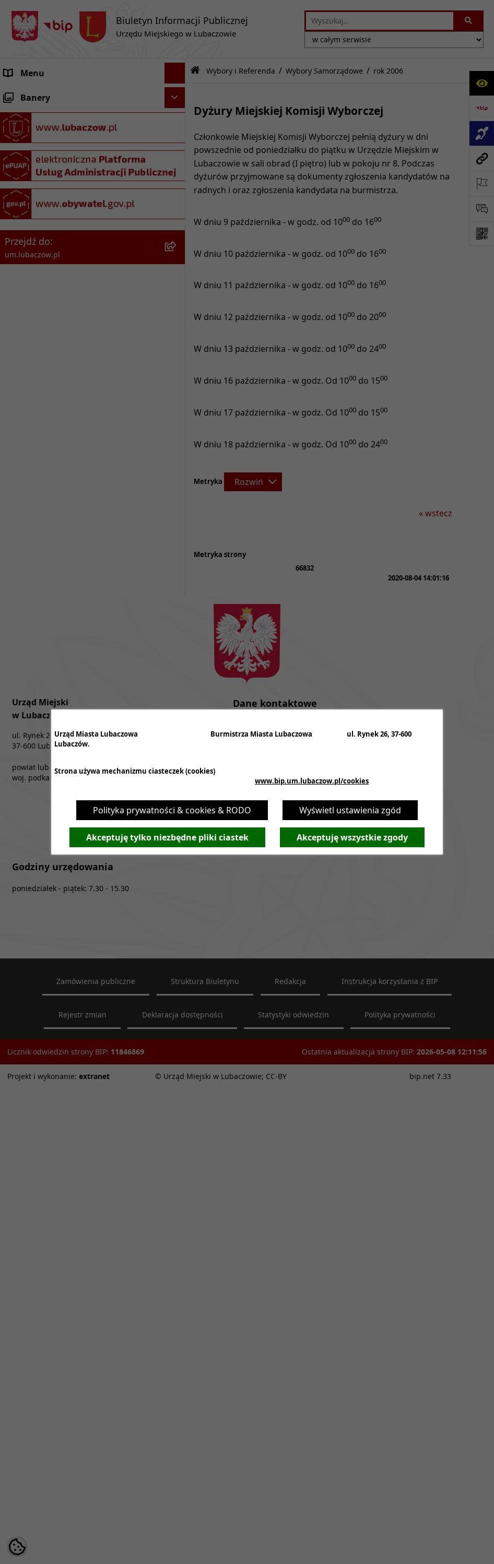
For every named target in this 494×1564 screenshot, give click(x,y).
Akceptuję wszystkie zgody (352, 837)
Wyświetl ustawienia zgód (350, 810)
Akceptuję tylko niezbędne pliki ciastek (167, 837)
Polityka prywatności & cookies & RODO (172, 810)
